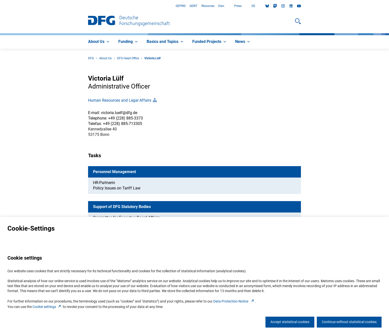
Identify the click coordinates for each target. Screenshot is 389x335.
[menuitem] (99, 42)
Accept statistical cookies (289, 322)
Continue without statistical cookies (349, 322)
